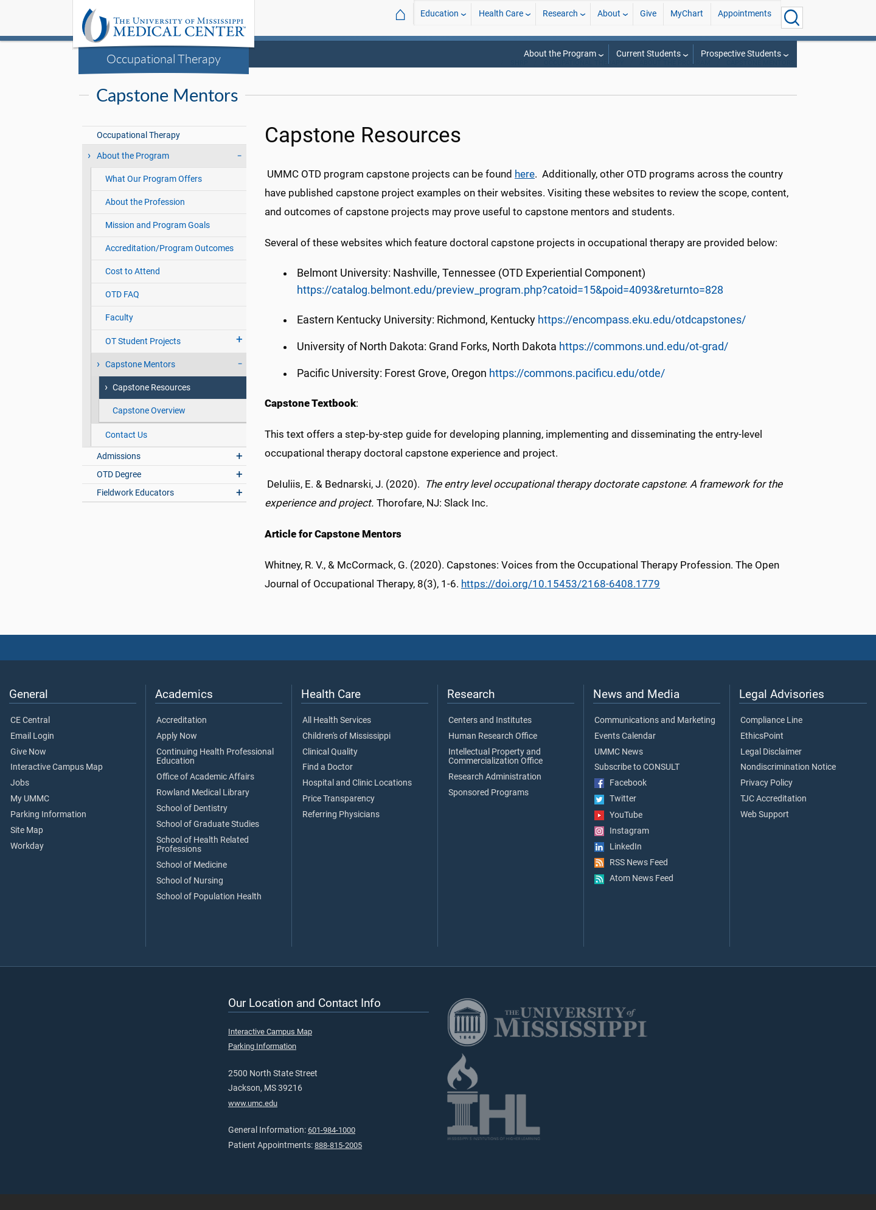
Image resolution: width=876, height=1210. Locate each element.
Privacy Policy (766, 799)
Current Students (648, 54)
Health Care (501, 17)
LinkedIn (618, 863)
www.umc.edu (252, 1119)
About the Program (560, 54)
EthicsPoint (762, 752)
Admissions (119, 472)
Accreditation (181, 736)
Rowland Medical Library (202, 809)
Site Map (26, 846)
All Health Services (336, 736)
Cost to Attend (132, 287)
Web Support (764, 830)
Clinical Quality (330, 768)
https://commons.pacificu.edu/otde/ (577, 389)
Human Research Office (492, 752)
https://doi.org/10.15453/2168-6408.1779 (560, 599)
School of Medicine (191, 881)
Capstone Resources (151, 403)
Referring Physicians (341, 830)
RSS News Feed (631, 878)
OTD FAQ (122, 310)
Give (648, 17)
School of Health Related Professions (202, 861)
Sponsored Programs (488, 809)
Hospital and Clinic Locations (357, 799)
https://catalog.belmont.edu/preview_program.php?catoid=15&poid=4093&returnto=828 (510, 306)
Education (439, 17)
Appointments (744, 17)
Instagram (621, 847)
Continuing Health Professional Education (215, 773)
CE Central (30, 736)
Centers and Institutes (490, 736)
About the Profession (145, 218)
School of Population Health (209, 913)
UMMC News (618, 768)
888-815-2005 (338, 1161)
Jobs (19, 799)
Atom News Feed (633, 894)
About (608, 17)
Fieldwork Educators (135, 508)
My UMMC (29, 815)
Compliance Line (771, 736)
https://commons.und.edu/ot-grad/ (643, 362)
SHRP (519, 79)
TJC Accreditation (773, 815)
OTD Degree (119, 490)
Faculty (119, 333)
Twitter (615, 815)
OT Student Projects (143, 357)
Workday (27, 862)
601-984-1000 (331, 1145)
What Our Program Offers (153, 195)
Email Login (32, 752)
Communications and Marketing (654, 736)
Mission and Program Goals (157, 241)
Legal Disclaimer (771, 768)
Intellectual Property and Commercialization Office (495, 773)
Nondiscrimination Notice (788, 783)
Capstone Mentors (760, 79)
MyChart (686, 17)
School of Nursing (189, 897)
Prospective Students (741, 54)
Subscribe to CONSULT (637, 783)
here (525, 190)
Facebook (620, 799)
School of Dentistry (192, 824)
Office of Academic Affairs (205, 793)
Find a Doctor (327, 783)
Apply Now (176, 752)
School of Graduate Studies (207, 840)
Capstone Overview (149, 426)
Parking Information (48, 830)
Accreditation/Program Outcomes (169, 264)
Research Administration (494, 793)
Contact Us (126, 451)
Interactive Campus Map (56, 783)
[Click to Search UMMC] (792, 18)
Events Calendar (625, 752)
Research (560, 17)
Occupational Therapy (163, 58)
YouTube (618, 831)
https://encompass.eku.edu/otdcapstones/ (642, 336)
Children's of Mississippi (346, 752)
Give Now (28, 768)
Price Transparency (338, 815)
